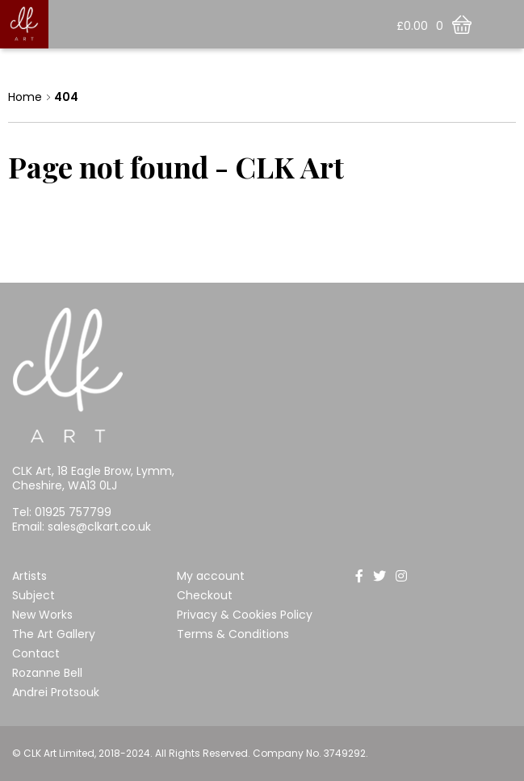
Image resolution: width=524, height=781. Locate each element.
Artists (29, 576)
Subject (33, 595)
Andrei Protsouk (55, 692)
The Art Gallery (53, 634)
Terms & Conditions (233, 634)
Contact (36, 653)
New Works (42, 615)
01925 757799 (73, 512)
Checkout (205, 595)
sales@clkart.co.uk (99, 527)
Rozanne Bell (47, 673)
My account (211, 576)
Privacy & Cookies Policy (244, 615)
